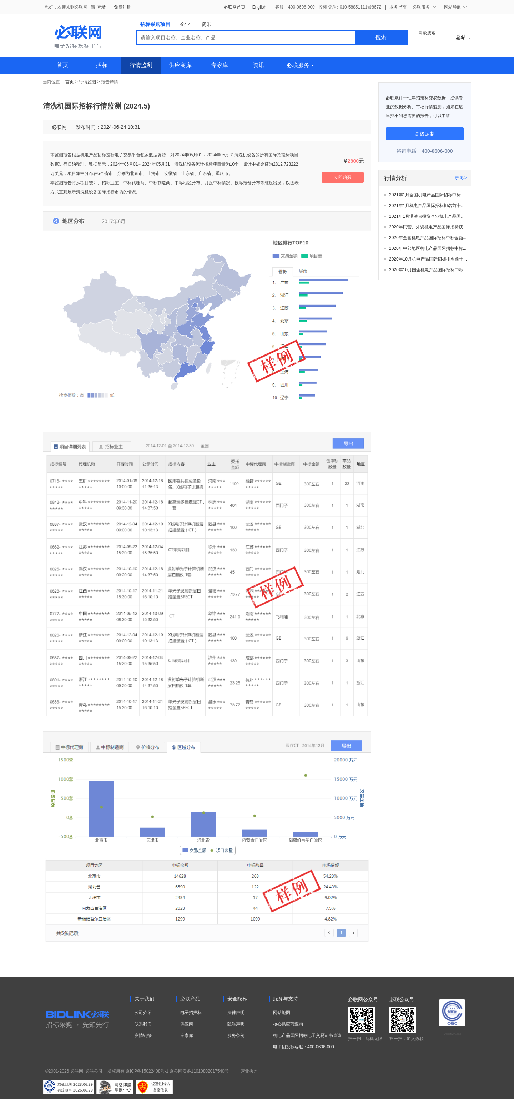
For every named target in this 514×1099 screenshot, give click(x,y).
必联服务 (300, 65)
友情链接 (143, 1035)
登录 (101, 7)
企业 (185, 24)
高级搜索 (426, 32)
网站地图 (281, 1012)
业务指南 (398, 7)
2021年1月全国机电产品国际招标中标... (426, 194)
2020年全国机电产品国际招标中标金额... (428, 237)
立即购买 (342, 177)
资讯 (206, 24)
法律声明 (236, 1012)
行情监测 (141, 65)
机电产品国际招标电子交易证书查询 (307, 1035)
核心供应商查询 (288, 1024)
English (259, 7)
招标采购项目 (155, 25)
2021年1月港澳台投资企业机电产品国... (426, 216)
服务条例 (236, 1035)
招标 (101, 65)
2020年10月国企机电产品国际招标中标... (428, 269)
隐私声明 (236, 1024)
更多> (460, 178)
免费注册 (122, 7)
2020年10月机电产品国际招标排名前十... (428, 259)
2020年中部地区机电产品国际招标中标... (428, 248)
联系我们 (143, 1024)
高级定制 (425, 134)
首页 (62, 65)
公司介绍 (143, 1012)
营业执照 (249, 1071)
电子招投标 (191, 1012)
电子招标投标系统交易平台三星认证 (452, 1034)
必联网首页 (234, 7)
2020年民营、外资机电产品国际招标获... (428, 227)
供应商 (186, 1024)
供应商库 (180, 65)
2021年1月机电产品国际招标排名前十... (426, 205)
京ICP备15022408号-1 (147, 1071)
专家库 (219, 65)
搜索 (381, 37)
